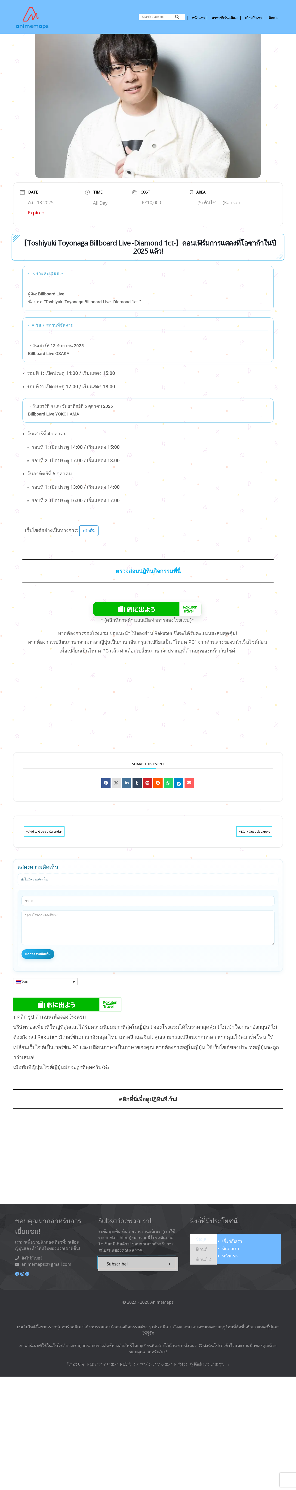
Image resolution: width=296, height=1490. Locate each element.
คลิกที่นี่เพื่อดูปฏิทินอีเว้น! (148, 1122)
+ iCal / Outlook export (247, 855)
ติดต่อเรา (230, 1272)
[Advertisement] (157, 734)
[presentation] (201, 1262)
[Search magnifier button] (177, 17)
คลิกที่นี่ (89, 553)
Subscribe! (117, 1287)
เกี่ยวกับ (232, 1264)
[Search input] (157, 17)
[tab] (203, 1262)
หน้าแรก (230, 1279)
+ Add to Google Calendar (51, 855)
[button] (45, 1004)
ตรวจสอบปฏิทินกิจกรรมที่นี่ (148, 594)
